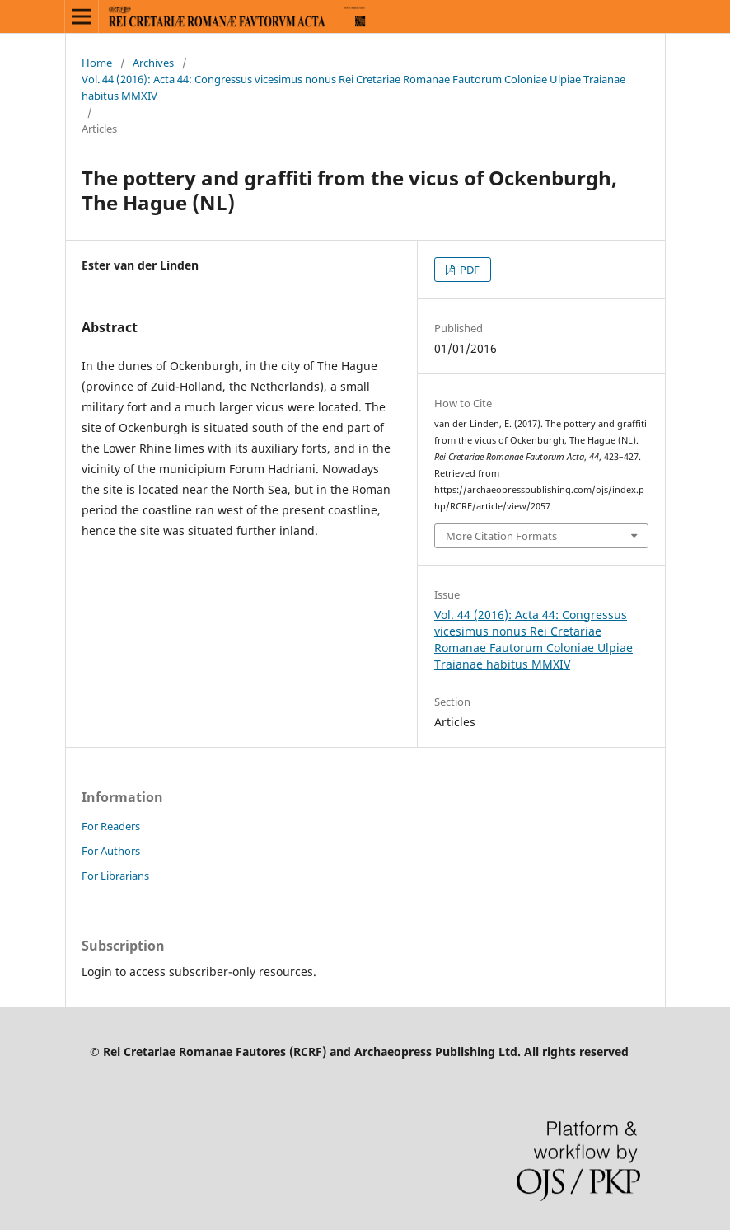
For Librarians (115, 875)
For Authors (111, 850)
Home (97, 62)
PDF (468, 269)
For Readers (111, 826)
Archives (153, 62)
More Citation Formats (501, 535)
